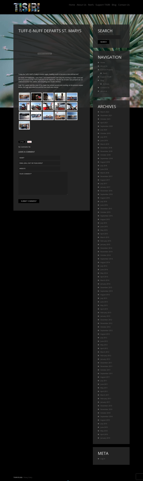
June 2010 (104, 427)
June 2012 (104, 341)
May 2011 (104, 388)
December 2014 (106, 248)
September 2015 (106, 216)
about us (103, 91)
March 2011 (104, 395)
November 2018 (106, 151)
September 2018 (106, 158)
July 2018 (103, 166)
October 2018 (105, 155)
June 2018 (104, 169)
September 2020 (106, 126)
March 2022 (104, 112)
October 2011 (105, 370)
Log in (102, 459)
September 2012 (106, 330)
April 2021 (104, 123)
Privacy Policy (27, 477)
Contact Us (124, 4)
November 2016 (106, 191)
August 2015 (105, 219)
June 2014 (104, 269)
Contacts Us (104, 88)
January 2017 (105, 187)
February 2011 (105, 398)
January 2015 (105, 244)
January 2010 (105, 438)
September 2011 (106, 373)
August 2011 (105, 377)
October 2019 (105, 133)
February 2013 (105, 312)
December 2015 (106, 209)
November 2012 (106, 323)
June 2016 (104, 205)
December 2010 (106, 406)
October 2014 (105, 255)
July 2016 (103, 201)
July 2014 (103, 266)
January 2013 (105, 316)
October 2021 (105, 119)
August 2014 (105, 262)
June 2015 (104, 226)
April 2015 (104, 234)
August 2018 (105, 162)
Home (72, 4)
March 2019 (104, 144)
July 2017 (103, 183)
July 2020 (103, 130)
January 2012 (105, 359)
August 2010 (105, 420)
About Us (81, 4)
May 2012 (104, 345)
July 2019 (103, 137)
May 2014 (104, 273)
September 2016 (106, 194)
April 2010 (104, 434)
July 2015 (103, 223)
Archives (106, 84)
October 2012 (105, 327)
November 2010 (106, 409)
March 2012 (104, 352)
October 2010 (105, 413)
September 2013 (106, 291)
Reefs (91, 4)
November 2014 (106, 252)
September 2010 (106, 416)
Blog (114, 4)
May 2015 (104, 230)
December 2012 (106, 320)
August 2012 (105, 334)
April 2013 (104, 309)
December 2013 (106, 287)
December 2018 (106, 148)
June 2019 (104, 140)
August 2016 (105, 198)
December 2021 (106, 115)
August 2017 (105, 180)
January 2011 (105, 402)
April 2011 (104, 391)
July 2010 (103, 424)
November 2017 (106, 176)
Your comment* (43, 183)
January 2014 (105, 284)
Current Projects (106, 70)
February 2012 (105, 355)
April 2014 (104, 277)
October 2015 (105, 212)
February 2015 (105, 241)
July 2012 (103, 338)
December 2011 (106, 363)
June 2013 (104, 302)
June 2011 (104, 384)
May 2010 (104, 431)
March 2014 (104, 280)
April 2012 (104, 348)
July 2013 (103, 298)
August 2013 (105, 295)
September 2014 (106, 259)
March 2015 (104, 237)
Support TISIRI (103, 4)
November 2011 (106, 366)
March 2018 (104, 173)
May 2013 (104, 305)
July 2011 (103, 381)
